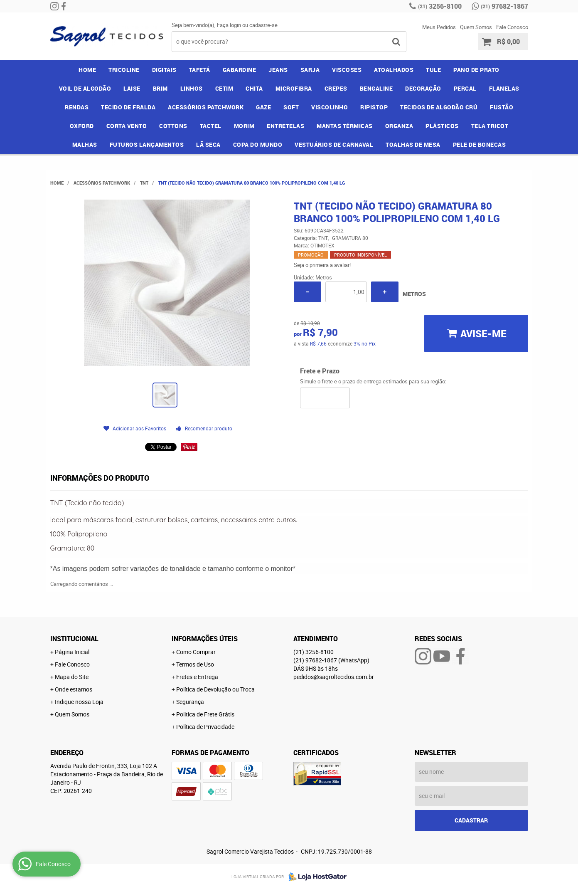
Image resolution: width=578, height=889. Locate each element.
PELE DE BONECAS (479, 144)
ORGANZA (399, 126)
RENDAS (77, 107)
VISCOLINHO (329, 107)
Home (87, 70)
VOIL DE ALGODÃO (85, 88)
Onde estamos (73, 689)
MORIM (244, 126)
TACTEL (210, 126)
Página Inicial (72, 652)
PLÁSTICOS (442, 126)
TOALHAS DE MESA (413, 144)
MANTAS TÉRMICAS (345, 126)
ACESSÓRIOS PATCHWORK (205, 107)
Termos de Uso (195, 664)
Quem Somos (476, 27)
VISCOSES (347, 70)
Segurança (190, 702)
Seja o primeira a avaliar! (322, 265)
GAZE (263, 107)
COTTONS (173, 126)
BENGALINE (376, 88)
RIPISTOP (374, 107)
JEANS (278, 70)
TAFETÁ (199, 70)
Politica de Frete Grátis (205, 714)
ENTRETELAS (285, 126)
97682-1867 (504, 6)
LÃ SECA (208, 144)
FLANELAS (504, 88)
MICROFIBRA (293, 88)
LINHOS (191, 88)
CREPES (336, 88)
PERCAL (465, 88)
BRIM (160, 88)
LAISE (131, 88)
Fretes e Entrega (197, 677)
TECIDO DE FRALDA (128, 107)
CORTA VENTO (126, 126)
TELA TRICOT (490, 126)
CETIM (224, 88)
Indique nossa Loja (79, 702)
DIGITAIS (164, 70)
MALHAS (84, 144)
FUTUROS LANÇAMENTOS (147, 144)
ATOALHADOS (393, 70)
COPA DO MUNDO (258, 144)
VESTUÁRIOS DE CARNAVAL (334, 144)
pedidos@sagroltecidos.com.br (333, 677)
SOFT (291, 107)
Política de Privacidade (205, 727)
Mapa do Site (72, 677)
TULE (433, 70)
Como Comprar (196, 652)
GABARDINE (239, 70)
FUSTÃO (501, 107)
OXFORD (82, 126)
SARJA (310, 70)
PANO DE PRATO (476, 70)
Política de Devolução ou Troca (215, 689)
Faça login (229, 25)
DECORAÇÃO (423, 88)
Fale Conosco (512, 27)
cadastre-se (263, 25)
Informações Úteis (205, 638)
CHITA (254, 88)
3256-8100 (440, 6)
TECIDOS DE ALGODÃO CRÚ (438, 107)
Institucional (74, 638)
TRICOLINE (124, 70)
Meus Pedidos (439, 27)
